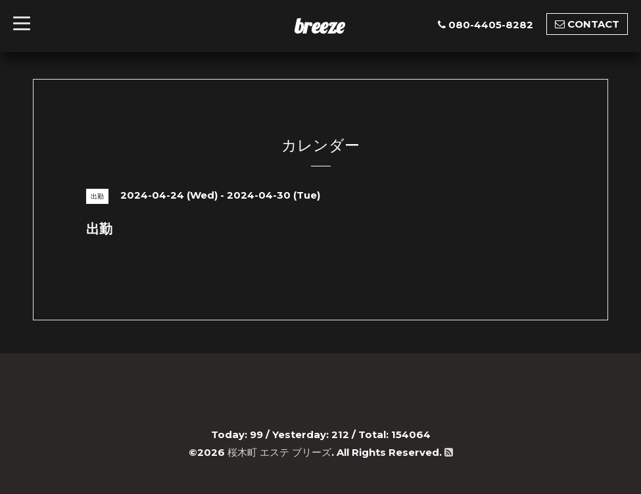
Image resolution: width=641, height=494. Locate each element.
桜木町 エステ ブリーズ (279, 452)
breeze (319, 25)
